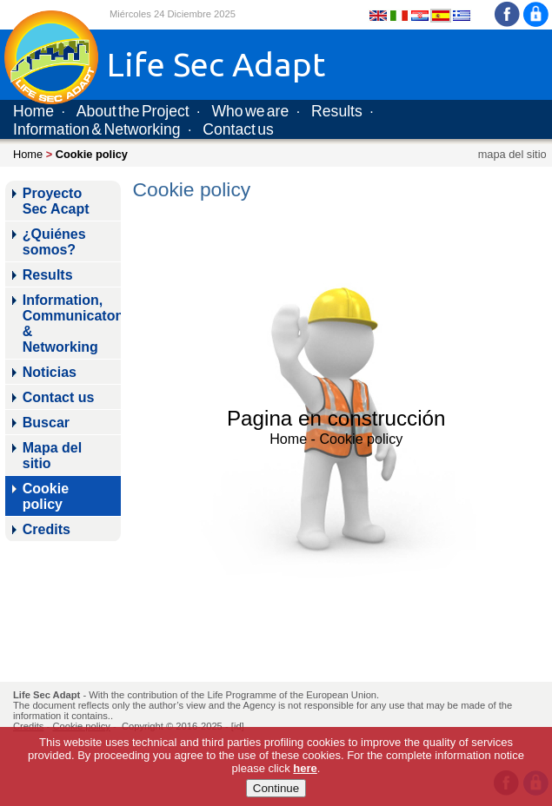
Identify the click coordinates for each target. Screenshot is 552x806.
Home (33, 111)
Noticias (49, 372)
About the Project (133, 111)
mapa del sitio (512, 154)
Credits (46, 529)
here (304, 768)
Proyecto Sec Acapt (56, 201)
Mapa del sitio (52, 455)
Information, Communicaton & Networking (72, 323)
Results (336, 111)
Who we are (250, 111)
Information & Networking (96, 129)
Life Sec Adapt (46, 695)
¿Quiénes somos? (54, 242)
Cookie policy (46, 496)
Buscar (46, 422)
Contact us (238, 129)
